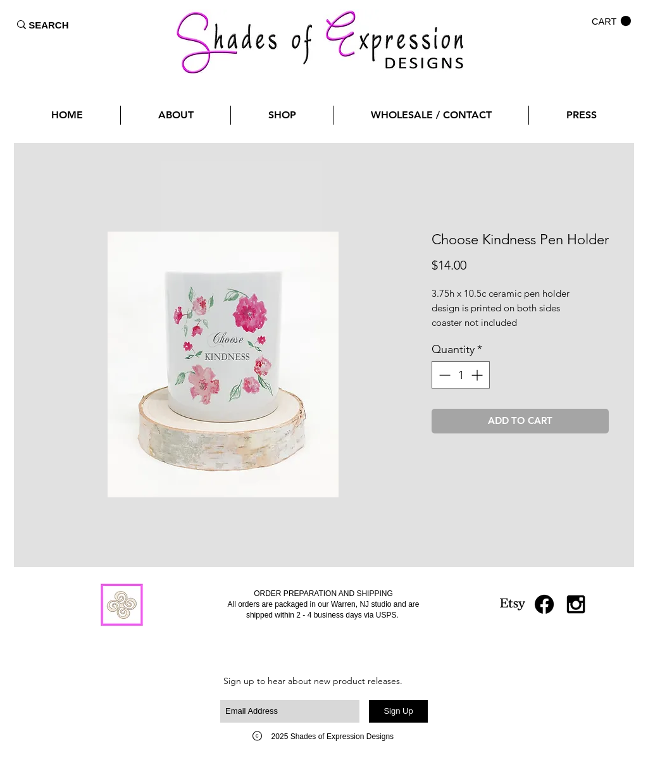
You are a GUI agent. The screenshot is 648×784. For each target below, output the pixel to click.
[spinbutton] (460, 375)
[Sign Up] (398, 711)
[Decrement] (443, 375)
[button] (611, 21)
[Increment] (478, 375)
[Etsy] (512, 604)
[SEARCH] (49, 24)
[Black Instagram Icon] (576, 604)
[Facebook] (544, 604)
